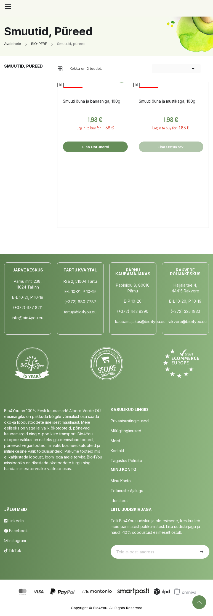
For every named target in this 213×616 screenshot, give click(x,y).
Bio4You (100, 608)
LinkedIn (14, 520)
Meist (115, 440)
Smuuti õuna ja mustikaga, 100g (167, 101)
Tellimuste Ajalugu (127, 490)
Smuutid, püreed (23, 66)
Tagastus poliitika (126, 460)
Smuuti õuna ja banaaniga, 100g (91, 101)
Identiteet (119, 500)
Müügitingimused (126, 430)
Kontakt (117, 450)
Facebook (16, 530)
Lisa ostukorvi (95, 147)
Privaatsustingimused (130, 420)
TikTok (12, 550)
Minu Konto (121, 480)
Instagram (15, 540)
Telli (200, 552)
